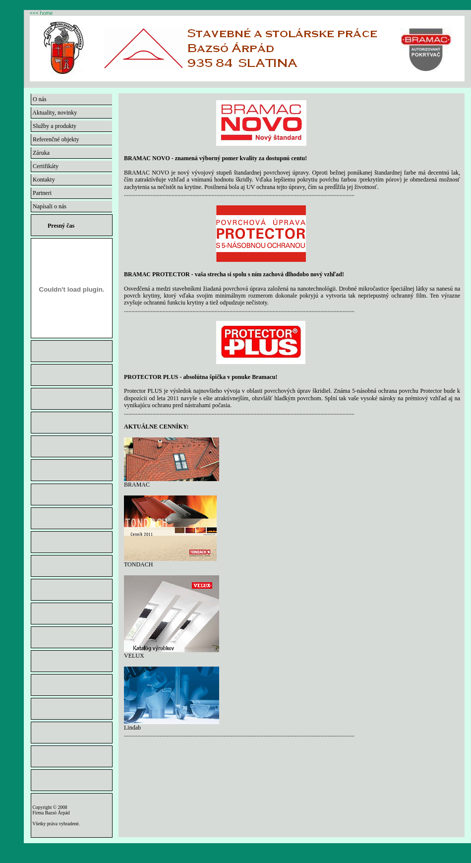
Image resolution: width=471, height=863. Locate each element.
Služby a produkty (53, 126)
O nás (39, 99)
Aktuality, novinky (54, 112)
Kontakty (43, 179)
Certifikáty (45, 166)
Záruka (40, 152)
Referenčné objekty (55, 139)
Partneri (41, 192)
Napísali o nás (48, 206)
